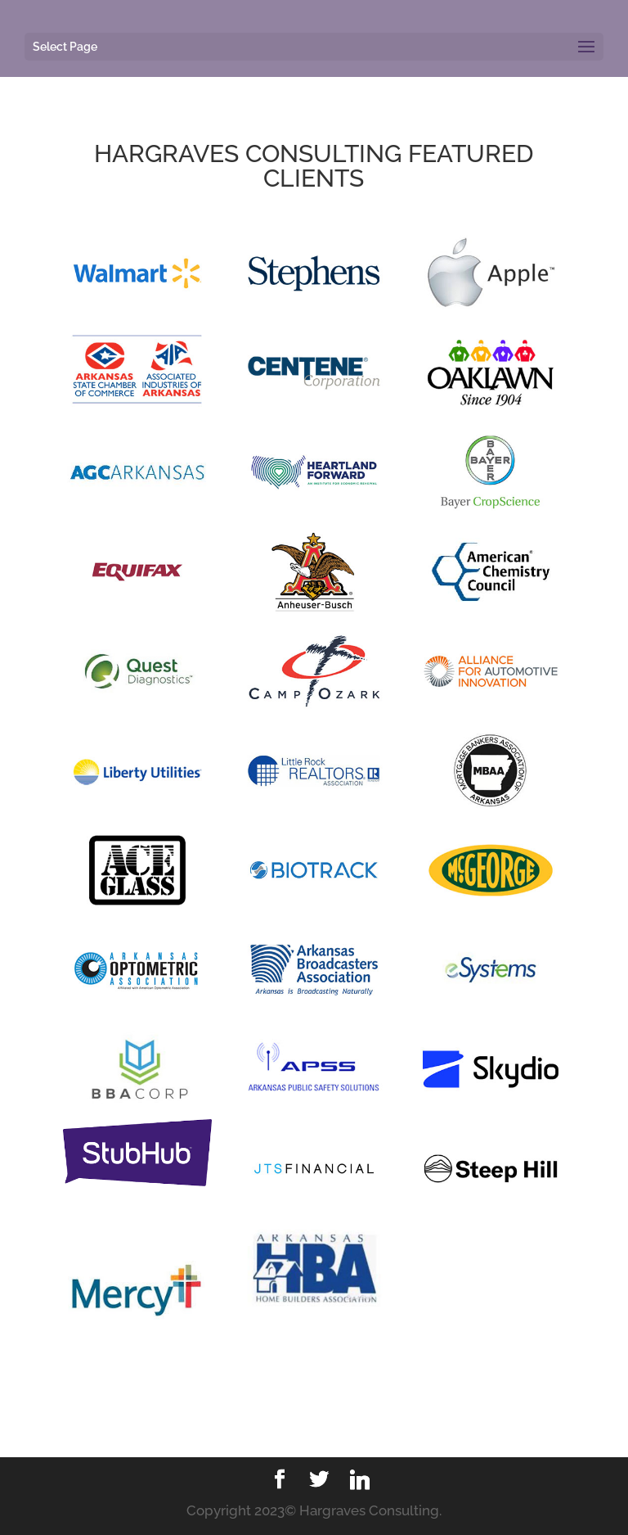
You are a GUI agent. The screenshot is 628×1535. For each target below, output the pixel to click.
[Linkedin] (359, 1480)
